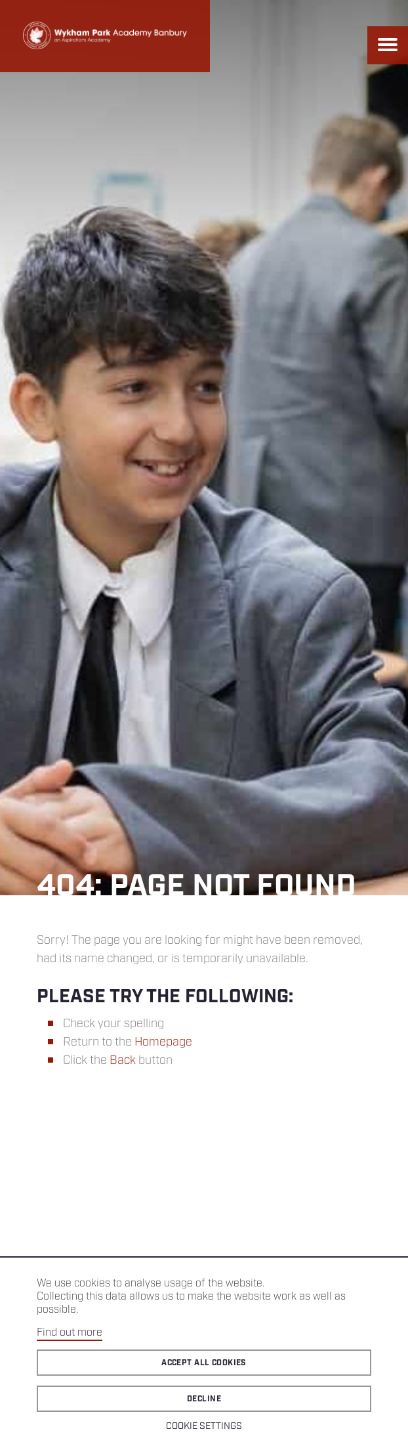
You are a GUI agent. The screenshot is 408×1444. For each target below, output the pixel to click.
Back (123, 1061)
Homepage (163, 1042)
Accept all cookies (204, 1363)
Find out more (69, 1333)
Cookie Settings (204, 1426)
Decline (204, 1399)
